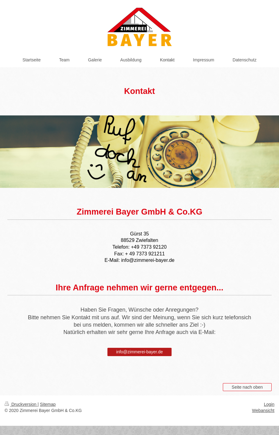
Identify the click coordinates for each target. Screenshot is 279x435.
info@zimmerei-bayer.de (139, 351)
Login (269, 404)
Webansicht (263, 410)
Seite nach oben (247, 387)
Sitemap (48, 404)
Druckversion (21, 404)
